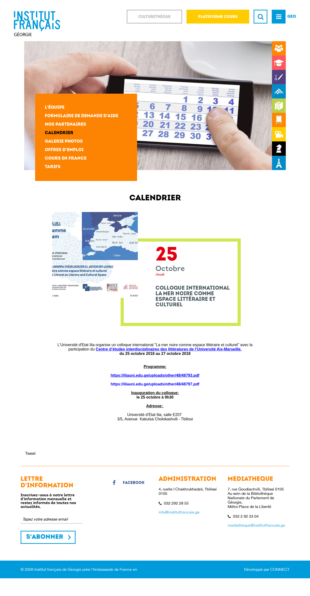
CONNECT (279, 569)
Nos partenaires (65, 124)
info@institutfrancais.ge (179, 512)
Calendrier (59, 133)
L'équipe (54, 107)
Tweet (30, 453)
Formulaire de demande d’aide (81, 116)
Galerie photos (64, 141)
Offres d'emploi (64, 150)
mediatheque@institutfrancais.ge (256, 525)
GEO (291, 17)
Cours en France (65, 158)
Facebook (129, 483)
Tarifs (53, 167)
